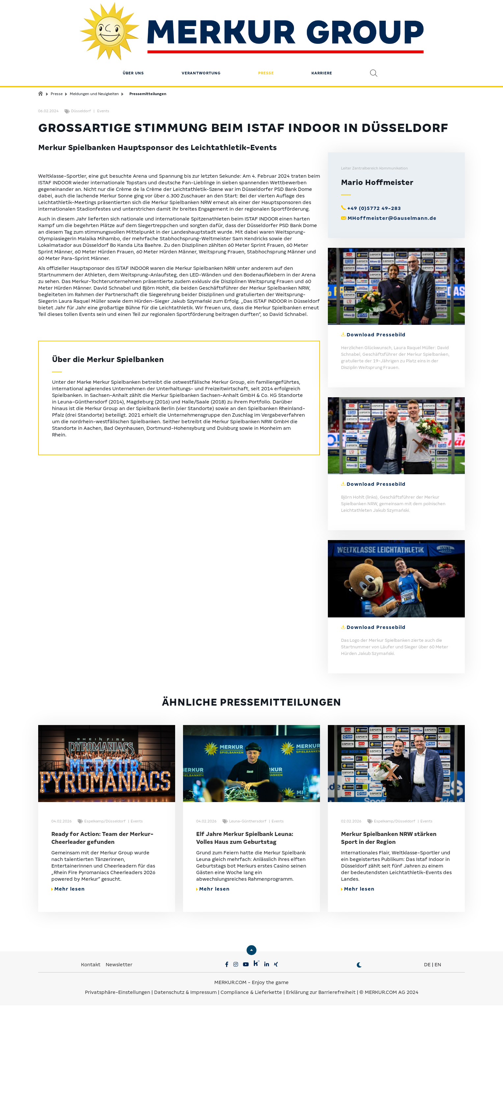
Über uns (133, 44)
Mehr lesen (68, 1001)
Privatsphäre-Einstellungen (117, 1104)
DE (427, 1077)
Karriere (321, 44)
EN (438, 1077)
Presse (266, 44)
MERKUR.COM (230, 1095)
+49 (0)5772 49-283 (374, 321)
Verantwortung (201, 44)
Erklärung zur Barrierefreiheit (321, 1104)
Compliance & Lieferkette (252, 1104)
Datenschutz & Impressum (186, 1104)
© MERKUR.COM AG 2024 (388, 1104)
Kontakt (91, 1077)
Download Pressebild (376, 447)
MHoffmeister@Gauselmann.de (392, 330)
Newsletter (119, 1077)
